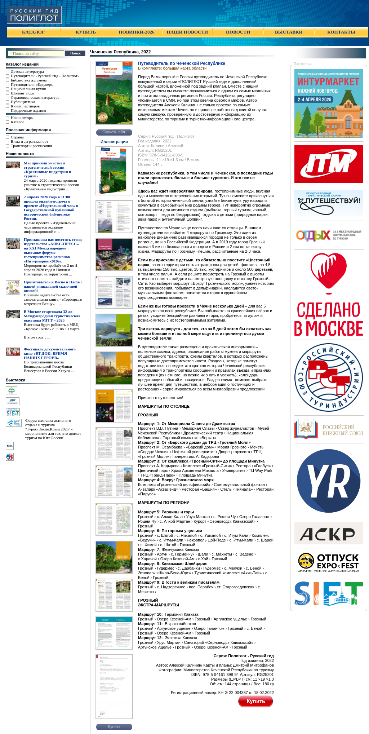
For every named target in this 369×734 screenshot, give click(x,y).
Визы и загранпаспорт (29, 141)
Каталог (17, 122)
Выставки (15, 380)
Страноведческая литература (35, 97)
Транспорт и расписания (31, 145)
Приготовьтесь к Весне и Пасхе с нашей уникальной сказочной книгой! (53, 286)
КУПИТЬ (86, 32)
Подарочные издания (28, 110)
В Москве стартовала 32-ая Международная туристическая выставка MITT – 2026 (52, 315)
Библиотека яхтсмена (28, 80)
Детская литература (27, 71)
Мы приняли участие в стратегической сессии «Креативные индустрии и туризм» (47, 169)
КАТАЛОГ (33, 32)
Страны (17, 137)
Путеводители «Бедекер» (32, 84)
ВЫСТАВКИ (288, 32)
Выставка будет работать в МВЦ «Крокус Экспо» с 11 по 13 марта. (52, 326)
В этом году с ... (37, 337)
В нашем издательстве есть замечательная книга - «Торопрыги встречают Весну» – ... (53, 299)
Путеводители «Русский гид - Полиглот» (45, 76)
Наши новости (20, 153)
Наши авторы (22, 117)
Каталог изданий (22, 64)
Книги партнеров (25, 106)
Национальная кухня (28, 89)
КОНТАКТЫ (341, 32)
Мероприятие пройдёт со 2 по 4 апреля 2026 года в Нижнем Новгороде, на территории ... (50, 269)
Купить (114, 726)
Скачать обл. (114, 132)
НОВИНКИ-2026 (136, 32)
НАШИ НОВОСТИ (187, 32)
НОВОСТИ (238, 32)
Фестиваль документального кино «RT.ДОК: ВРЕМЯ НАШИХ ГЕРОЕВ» (50, 353)
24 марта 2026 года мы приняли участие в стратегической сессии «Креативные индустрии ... (51, 184)
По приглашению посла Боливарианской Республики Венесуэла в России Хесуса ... (49, 366)
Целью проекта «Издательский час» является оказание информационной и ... (50, 227)
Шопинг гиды (22, 93)
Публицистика (23, 102)
